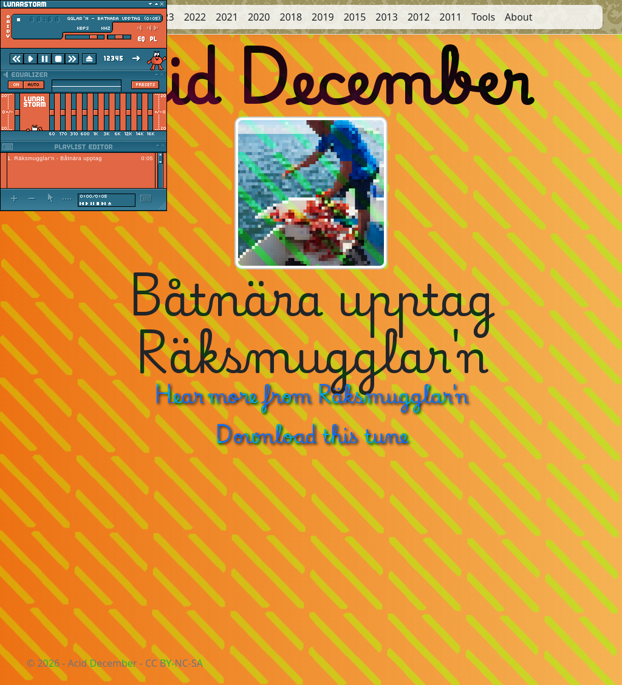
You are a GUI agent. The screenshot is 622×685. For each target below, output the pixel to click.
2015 (355, 17)
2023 (163, 17)
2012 (419, 17)
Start (67, 17)
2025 (99, 17)
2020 (259, 17)
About (518, 17)
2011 (451, 17)
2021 (227, 17)
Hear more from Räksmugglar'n (311, 394)
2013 (386, 17)
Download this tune (311, 434)
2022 (195, 17)
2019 (323, 17)
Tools (483, 17)
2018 (290, 17)
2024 (131, 17)
